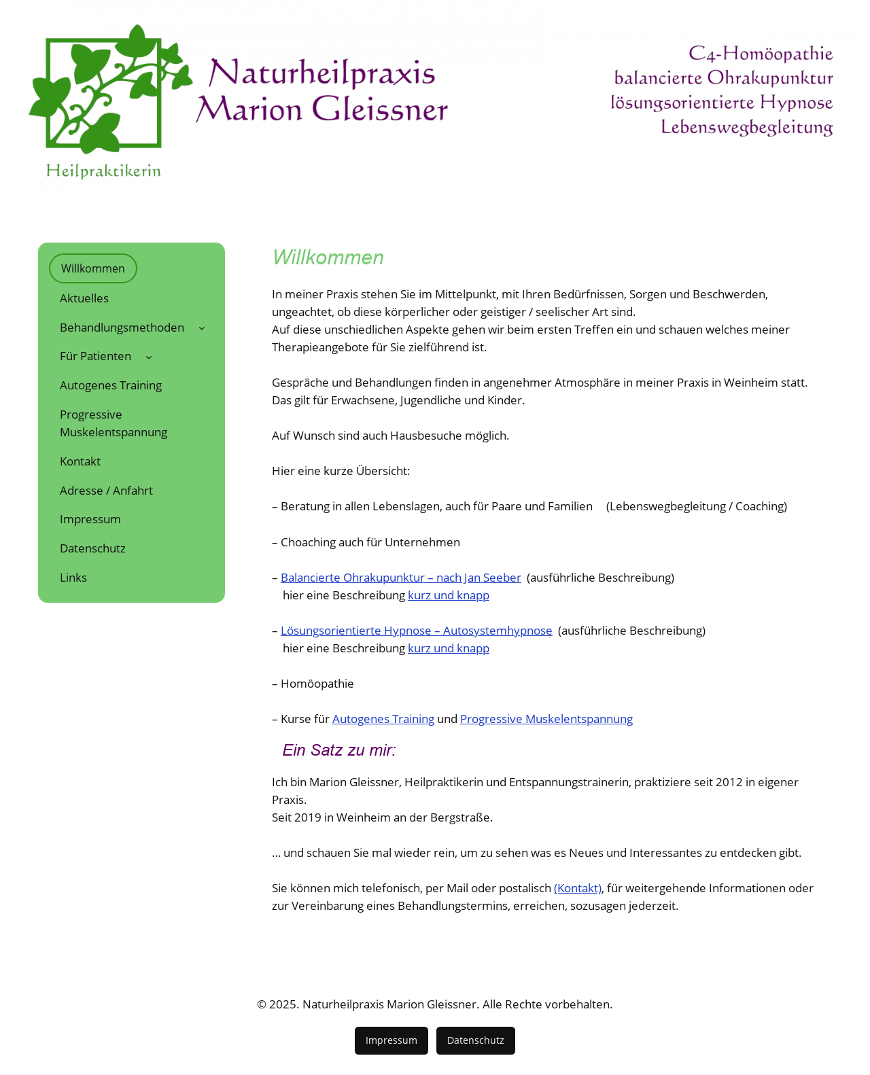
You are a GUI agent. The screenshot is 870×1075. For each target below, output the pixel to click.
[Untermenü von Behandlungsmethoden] (201, 326)
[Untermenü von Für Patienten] (148, 356)
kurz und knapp (448, 595)
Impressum (391, 1040)
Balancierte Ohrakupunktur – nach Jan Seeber (401, 577)
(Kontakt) (578, 888)
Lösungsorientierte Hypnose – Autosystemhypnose (417, 630)
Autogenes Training (383, 718)
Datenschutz (475, 1040)
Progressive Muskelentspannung (546, 718)
